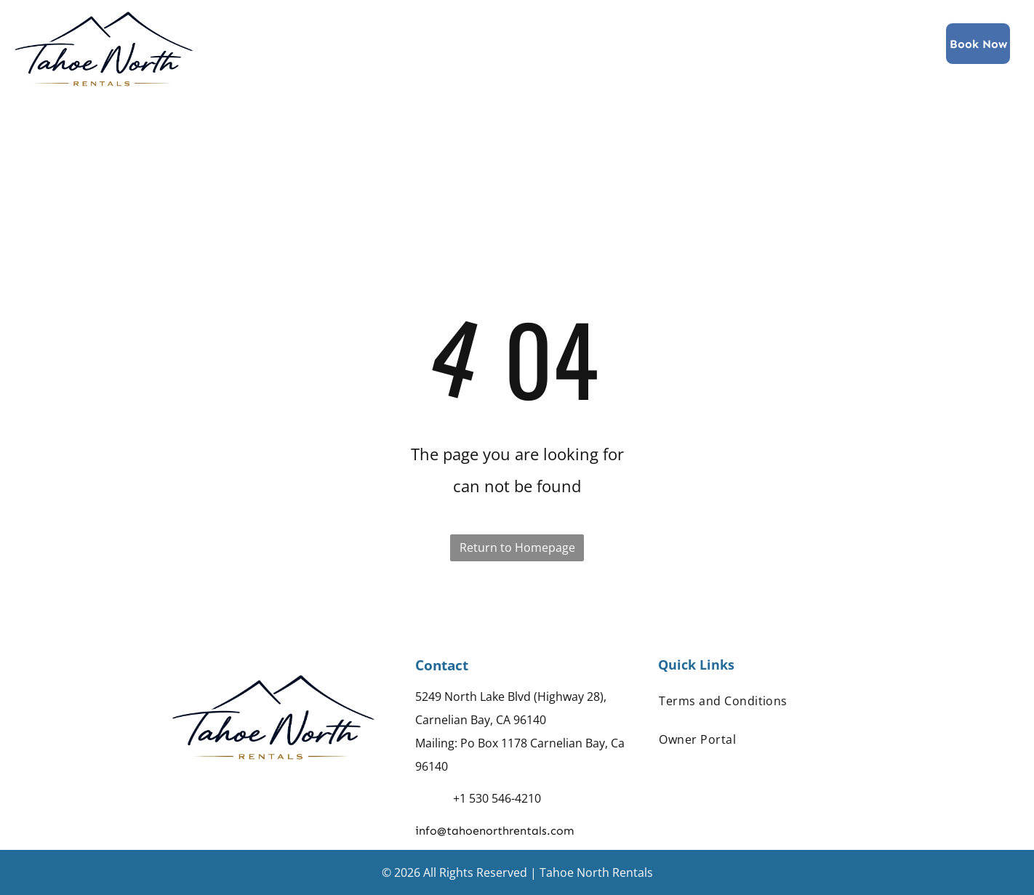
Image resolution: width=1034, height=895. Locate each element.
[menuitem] (366, 43)
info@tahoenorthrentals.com (494, 831)
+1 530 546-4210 (497, 798)
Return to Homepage (517, 547)
